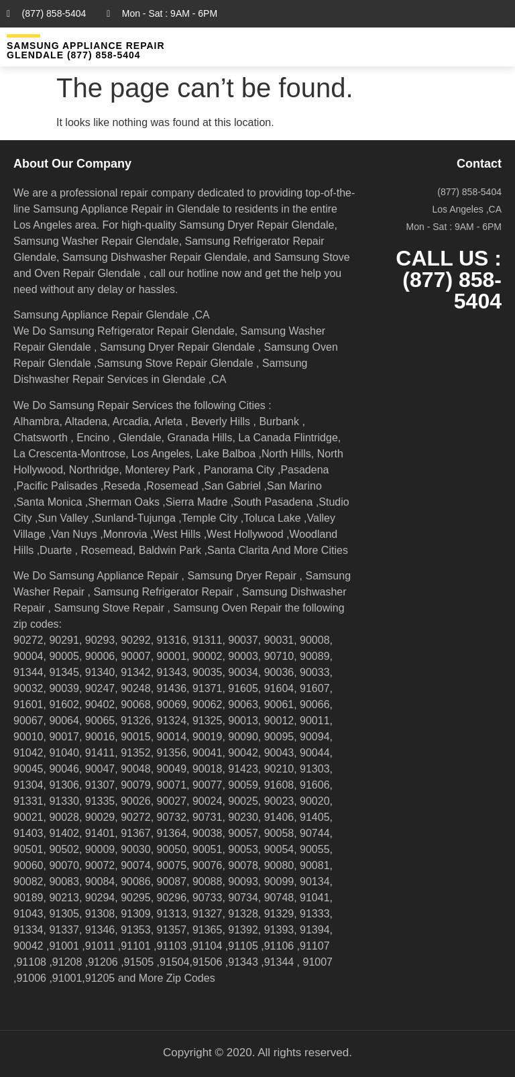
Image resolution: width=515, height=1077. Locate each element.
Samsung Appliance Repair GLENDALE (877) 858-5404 (86, 50)
